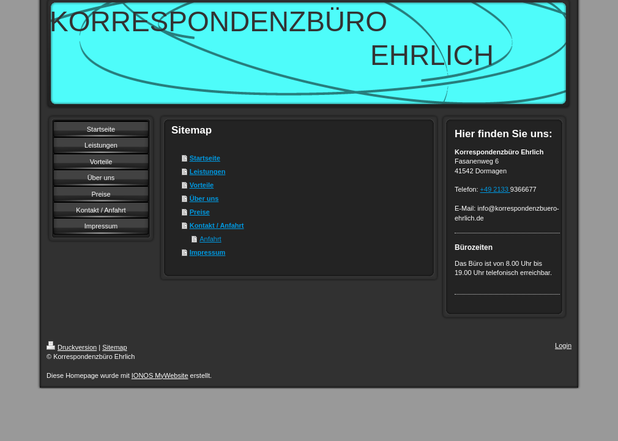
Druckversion (72, 347)
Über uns (204, 198)
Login (563, 345)
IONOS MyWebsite (160, 375)
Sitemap (114, 347)
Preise (200, 212)
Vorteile (202, 185)
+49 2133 (495, 189)
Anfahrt (210, 239)
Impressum (208, 252)
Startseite (205, 158)
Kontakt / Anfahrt (217, 225)
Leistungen (208, 171)
